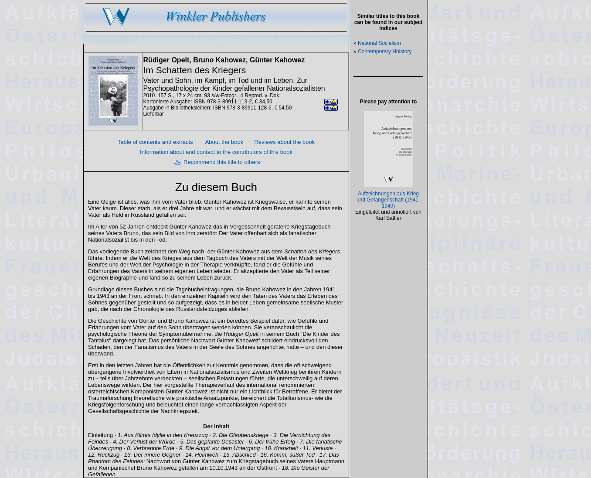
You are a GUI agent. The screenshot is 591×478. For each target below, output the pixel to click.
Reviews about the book (284, 142)
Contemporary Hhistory (384, 51)
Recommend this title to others (221, 162)
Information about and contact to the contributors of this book (216, 152)
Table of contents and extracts (155, 142)
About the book (224, 142)
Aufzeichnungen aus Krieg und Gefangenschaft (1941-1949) (388, 200)
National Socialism (379, 43)
